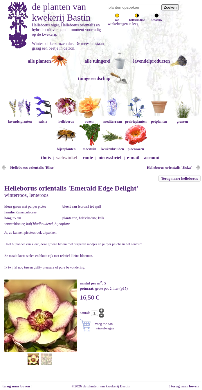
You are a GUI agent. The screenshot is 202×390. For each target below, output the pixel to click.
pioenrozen (136, 147)
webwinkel (66, 157)
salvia (43, 119)
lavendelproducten (151, 61)
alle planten (39, 61)
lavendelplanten (20, 119)
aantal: (85, 313)
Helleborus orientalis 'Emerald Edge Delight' (71, 188)
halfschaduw (137, 18)
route (88, 157)
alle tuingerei (97, 61)
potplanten (159, 119)
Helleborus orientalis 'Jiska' (169, 167)
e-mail (133, 157)
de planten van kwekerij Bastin (61, 12)
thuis (46, 157)
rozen (89, 119)
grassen (182, 119)
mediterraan (112, 119)
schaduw (156, 18)
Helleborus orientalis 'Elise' (32, 167)
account (152, 157)
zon (117, 18)
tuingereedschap (94, 78)
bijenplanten (66, 147)
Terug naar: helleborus (179, 178)
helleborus (66, 119)
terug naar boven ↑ (17, 386)
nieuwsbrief (110, 157)
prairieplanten (136, 119)
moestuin (89, 147)
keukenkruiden (112, 147)
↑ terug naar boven (184, 386)
